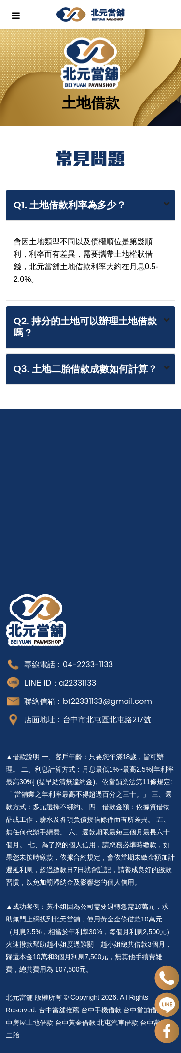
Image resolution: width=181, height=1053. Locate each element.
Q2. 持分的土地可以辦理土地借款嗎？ (85, 326)
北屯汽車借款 (117, 1022)
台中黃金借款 (75, 1022)
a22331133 (77, 683)
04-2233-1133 (88, 664)
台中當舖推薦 (59, 1010)
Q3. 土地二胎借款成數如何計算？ (85, 369)
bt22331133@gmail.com (107, 701)
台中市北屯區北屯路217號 (107, 720)
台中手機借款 (101, 1010)
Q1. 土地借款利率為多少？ (70, 205)
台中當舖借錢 (143, 1010)
